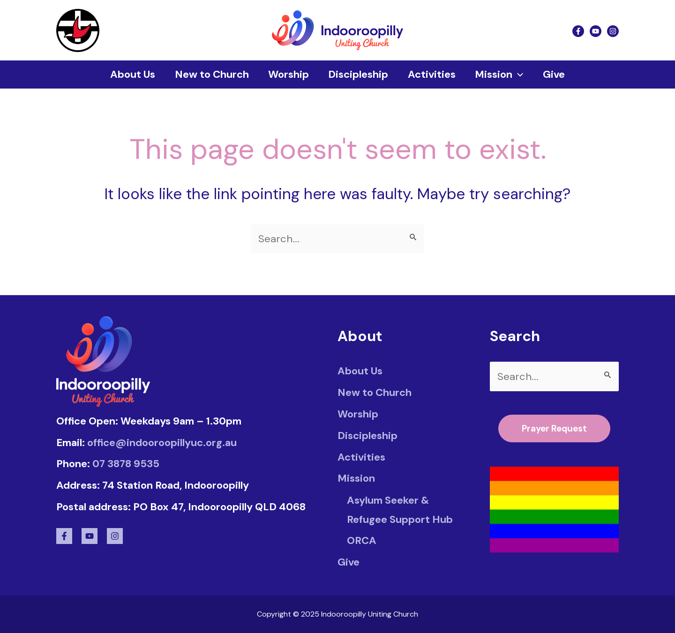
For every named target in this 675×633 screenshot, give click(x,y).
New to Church (209, 74)
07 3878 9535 (125, 463)
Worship (287, 74)
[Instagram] (613, 31)
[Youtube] (595, 31)
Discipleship (358, 74)
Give (558, 74)
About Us (128, 74)
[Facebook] (578, 31)
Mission (501, 74)
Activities (433, 74)
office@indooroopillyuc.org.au (162, 442)
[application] (520, 74)
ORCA (361, 540)
